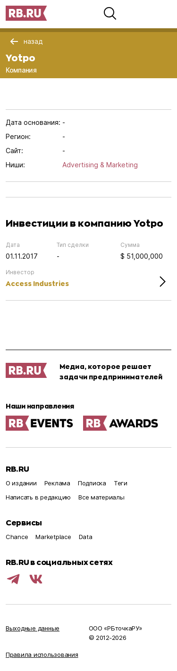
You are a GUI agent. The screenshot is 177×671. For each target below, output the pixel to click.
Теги (120, 483)
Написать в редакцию (38, 497)
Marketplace (53, 536)
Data (86, 536)
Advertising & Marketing (100, 165)
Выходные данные (32, 628)
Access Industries (37, 283)
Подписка (92, 483)
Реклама (57, 483)
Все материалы (101, 497)
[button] (110, 13)
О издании (21, 483)
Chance (17, 536)
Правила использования (42, 654)
